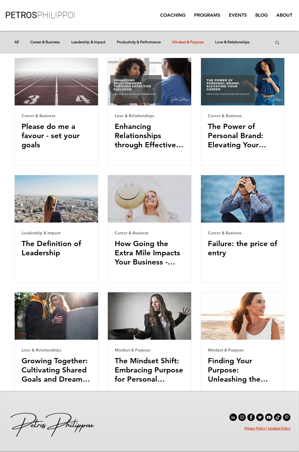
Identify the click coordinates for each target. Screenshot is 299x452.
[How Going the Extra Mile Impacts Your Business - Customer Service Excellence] (149, 199)
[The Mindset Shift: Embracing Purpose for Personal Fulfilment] (149, 316)
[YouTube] (269, 417)
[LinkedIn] (233, 417)
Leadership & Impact (88, 42)
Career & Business (45, 42)
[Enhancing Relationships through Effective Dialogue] (149, 81)
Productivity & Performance (139, 42)
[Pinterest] (286, 417)
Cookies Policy (279, 428)
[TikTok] (277, 417)
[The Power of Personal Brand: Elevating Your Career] (242, 81)
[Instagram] (242, 417)
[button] (207, 15)
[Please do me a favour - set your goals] (56, 81)
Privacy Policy (254, 428)
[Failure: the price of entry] (242, 199)
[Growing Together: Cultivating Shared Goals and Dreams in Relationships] (56, 316)
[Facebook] (251, 417)
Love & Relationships (232, 42)
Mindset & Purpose (188, 42)
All (16, 42)
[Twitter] (260, 417)
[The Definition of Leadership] (56, 199)
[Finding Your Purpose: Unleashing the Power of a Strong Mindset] (242, 316)
